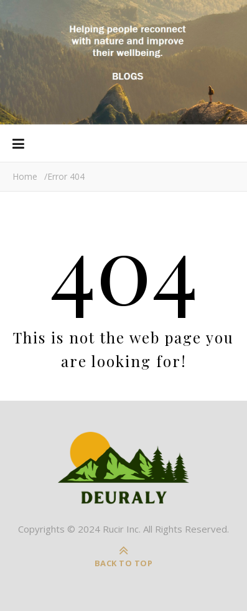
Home (24, 176)
